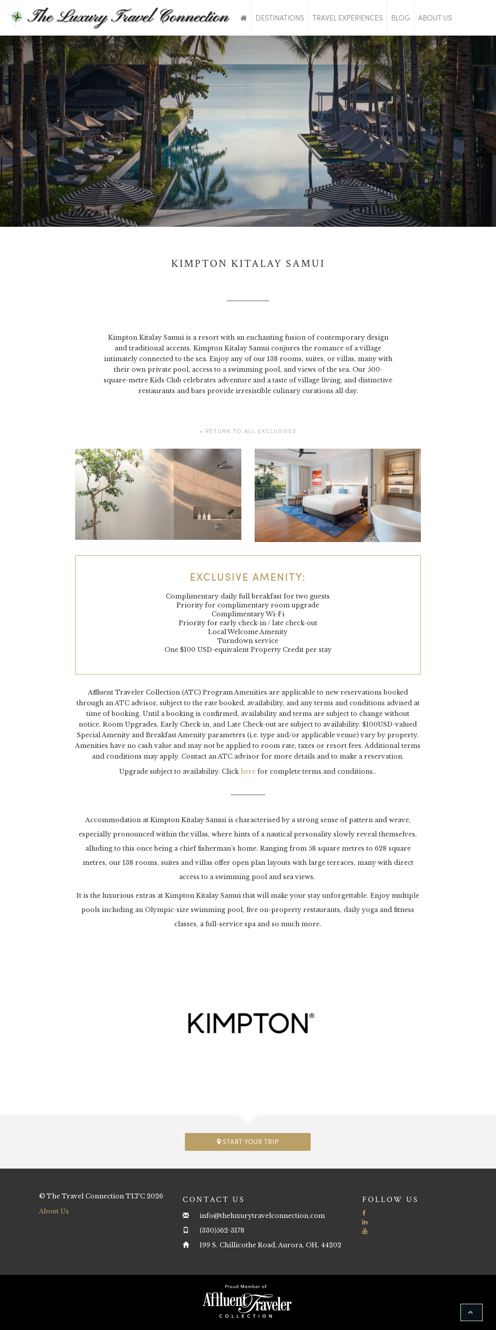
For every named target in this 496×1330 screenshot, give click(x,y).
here (248, 771)
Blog (400, 17)
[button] (471, 1312)
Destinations (280, 17)
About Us (435, 17)
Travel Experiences (347, 17)
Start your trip (248, 1141)
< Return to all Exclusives (248, 430)
